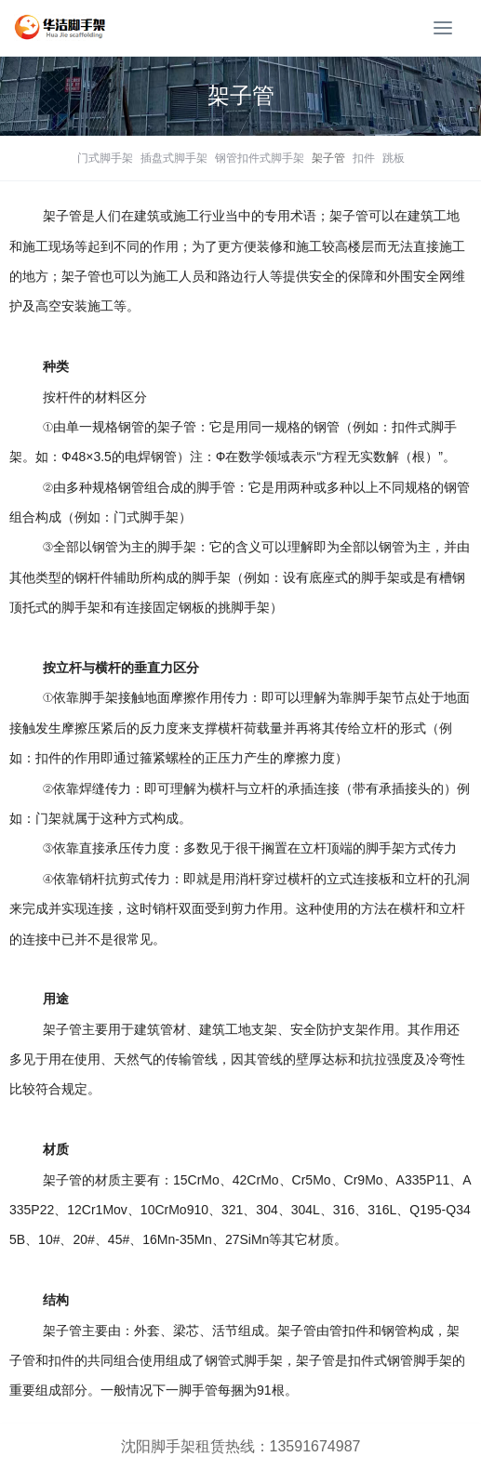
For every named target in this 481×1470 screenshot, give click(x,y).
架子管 (328, 158)
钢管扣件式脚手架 (259, 158)
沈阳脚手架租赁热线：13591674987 (241, 1446)
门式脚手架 (105, 158)
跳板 (393, 158)
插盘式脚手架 (173, 158)
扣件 (364, 158)
